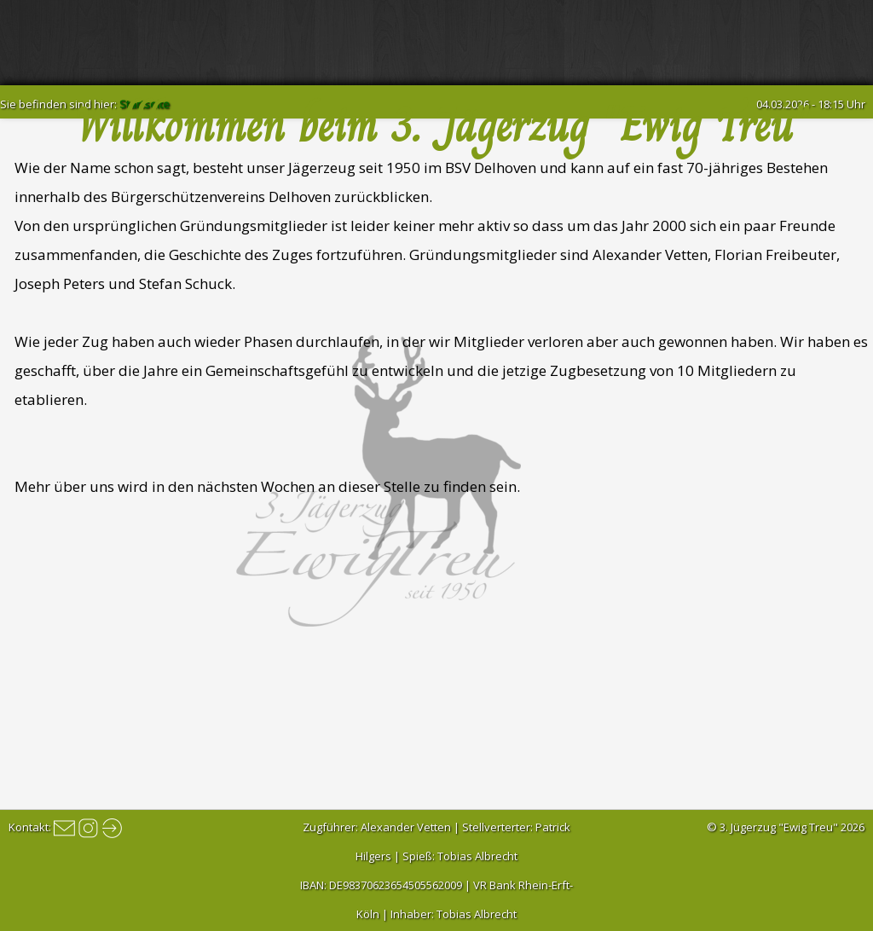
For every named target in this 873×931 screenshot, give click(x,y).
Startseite (144, 104)
